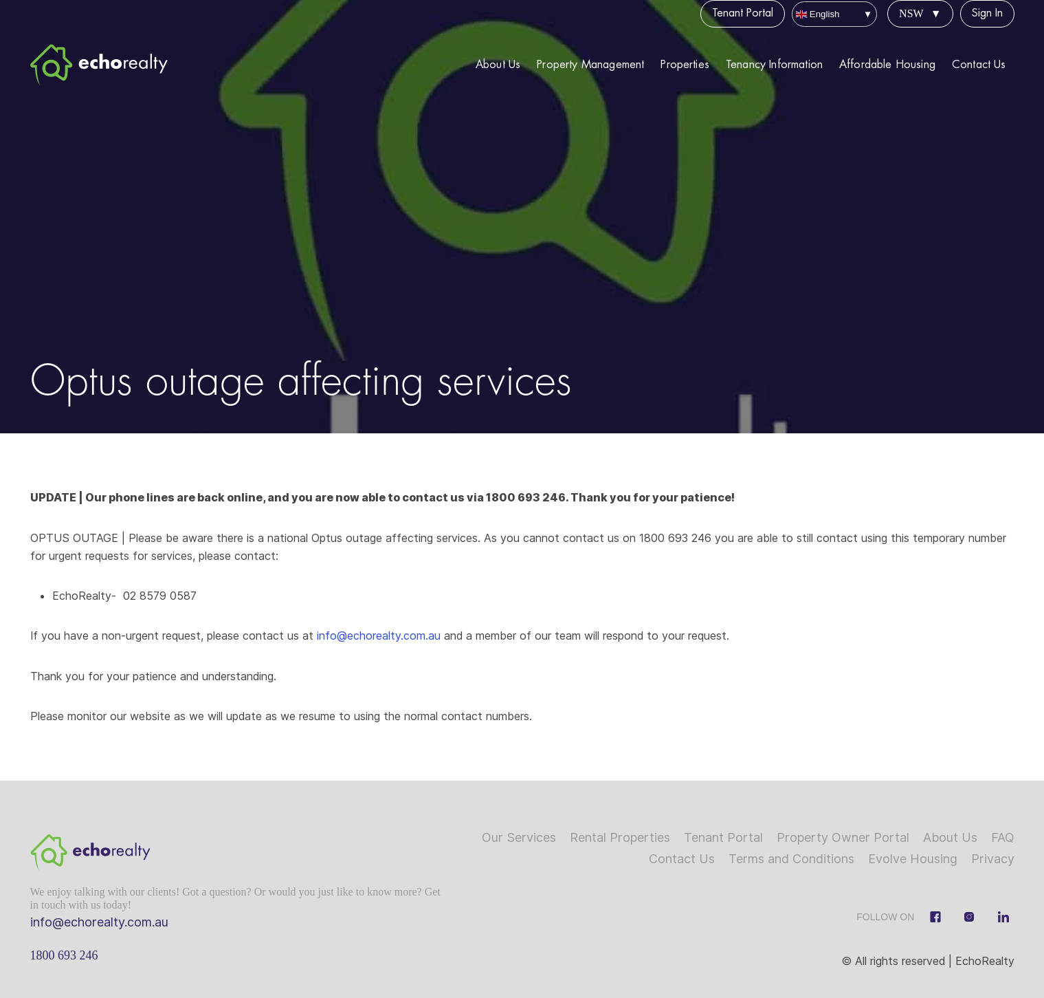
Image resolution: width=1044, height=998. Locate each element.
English (817, 14)
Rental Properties (620, 837)
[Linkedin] (1003, 917)
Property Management (590, 64)
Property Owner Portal (843, 837)
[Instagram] (969, 917)
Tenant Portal (742, 13)
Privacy (992, 858)
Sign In (987, 13)
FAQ (1002, 837)
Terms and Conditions (791, 858)
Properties (684, 64)
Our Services (519, 837)
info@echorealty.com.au (377, 635)
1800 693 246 (64, 955)
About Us (498, 64)
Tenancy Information (774, 64)
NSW (911, 13)
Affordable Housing (887, 64)
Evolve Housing (912, 858)
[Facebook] (935, 917)
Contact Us (979, 64)
